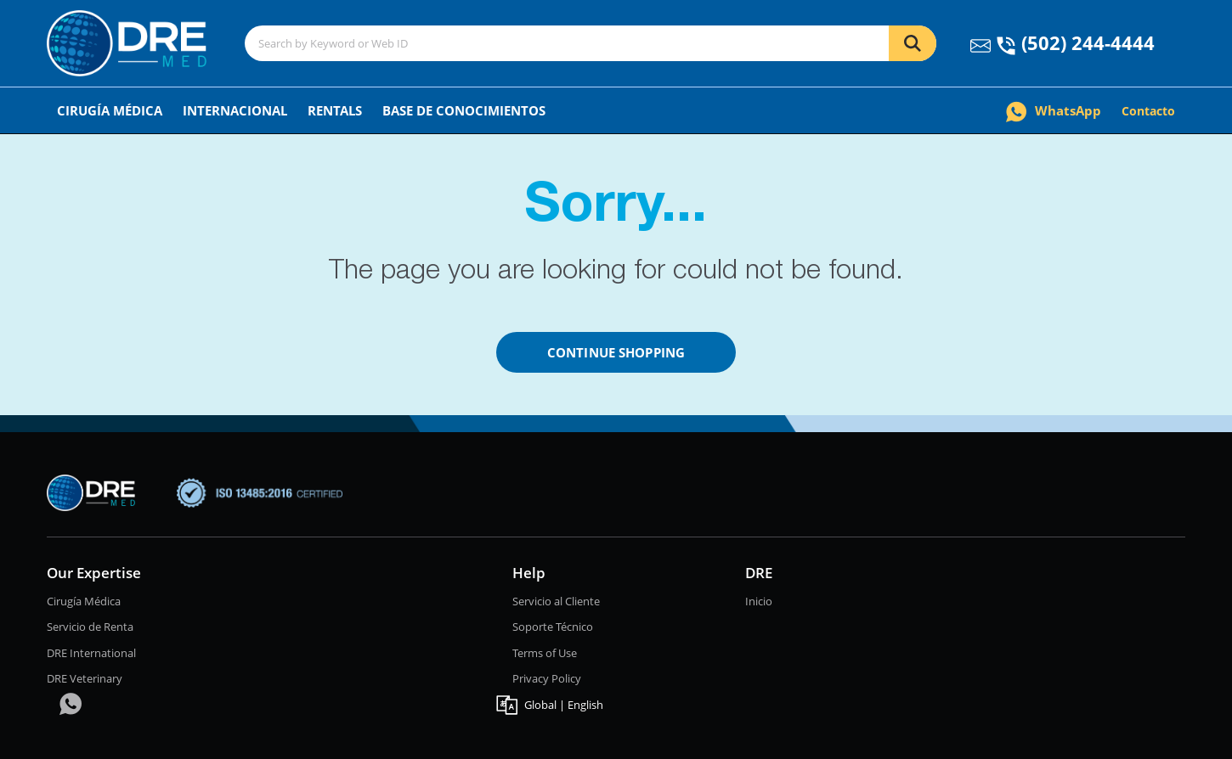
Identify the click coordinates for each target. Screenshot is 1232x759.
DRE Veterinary (84, 678)
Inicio (758, 601)
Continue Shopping (616, 352)
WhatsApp (1053, 110)
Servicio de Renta (90, 626)
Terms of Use (544, 653)
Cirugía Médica (109, 110)
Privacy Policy (546, 678)
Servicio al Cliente (556, 601)
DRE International (91, 653)
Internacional (235, 110)
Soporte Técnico (552, 626)
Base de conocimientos (463, 110)
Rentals (335, 110)
